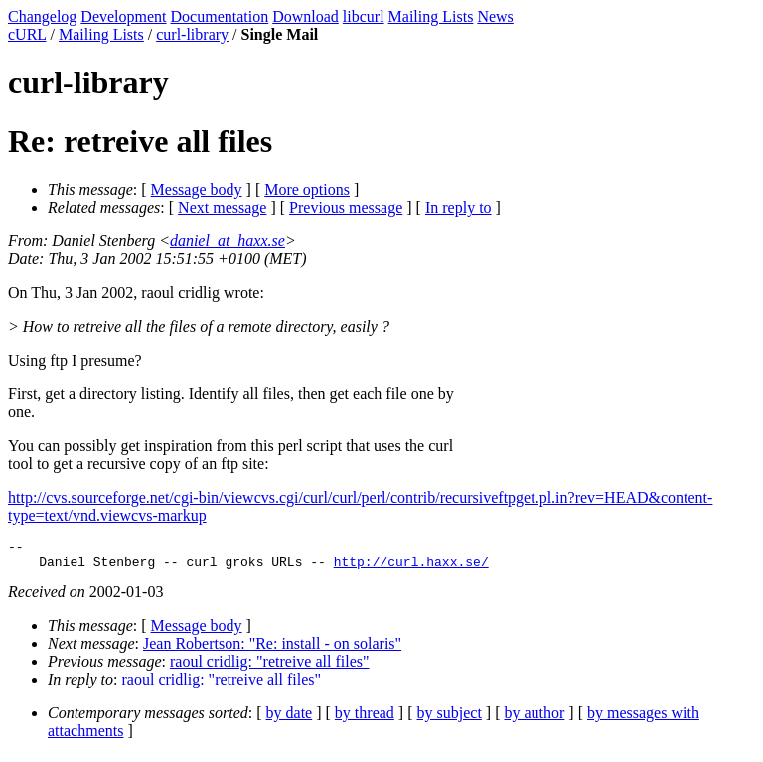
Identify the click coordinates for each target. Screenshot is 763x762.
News (495, 16)
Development (123, 16)
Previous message (345, 207)
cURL (27, 34)
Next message (222, 207)
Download (305, 16)
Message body (196, 189)
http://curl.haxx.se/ (411, 567)
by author (534, 718)
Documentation (220, 16)
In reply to (458, 207)
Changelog (42, 16)
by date (289, 718)
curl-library (192, 34)
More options (307, 189)
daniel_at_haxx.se (227, 240)
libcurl (363, 16)
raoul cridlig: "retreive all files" (270, 667)
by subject (449, 718)
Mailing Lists (431, 16)
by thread (364, 718)
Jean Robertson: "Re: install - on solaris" (272, 649)
